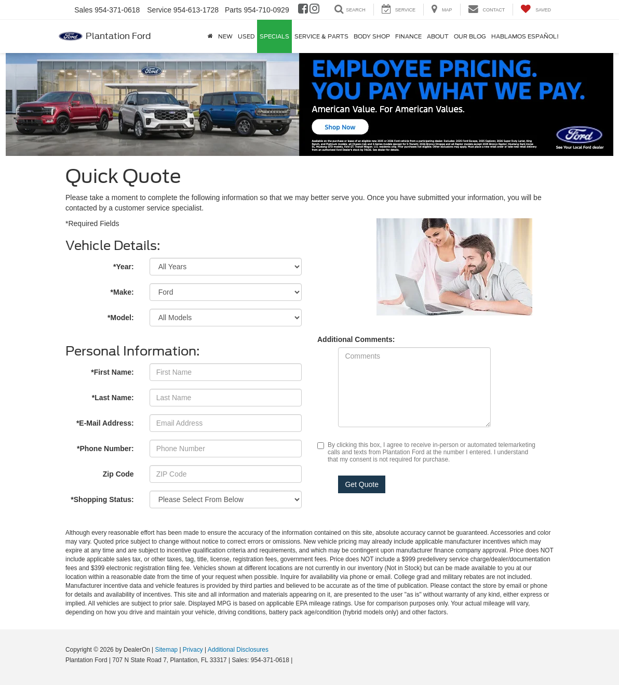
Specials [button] (274, 36)
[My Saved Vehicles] (536, 10)
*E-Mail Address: (105, 423)
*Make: (122, 292)
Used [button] (246, 36)
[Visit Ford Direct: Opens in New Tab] (297, 660)
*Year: (123, 266)
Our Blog (470, 36)
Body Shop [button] (372, 36)
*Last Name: (113, 397)
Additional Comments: (356, 339)
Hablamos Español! (525, 36)
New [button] (225, 36)
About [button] (438, 36)
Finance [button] (408, 36)
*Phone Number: (105, 448)
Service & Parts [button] (321, 36)
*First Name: (112, 372)
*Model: (120, 317)
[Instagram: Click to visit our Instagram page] (314, 10)
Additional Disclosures (238, 649)
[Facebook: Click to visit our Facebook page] (303, 10)
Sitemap (166, 649)
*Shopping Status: (102, 499)
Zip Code (118, 474)
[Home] (210, 36)
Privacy (193, 649)
